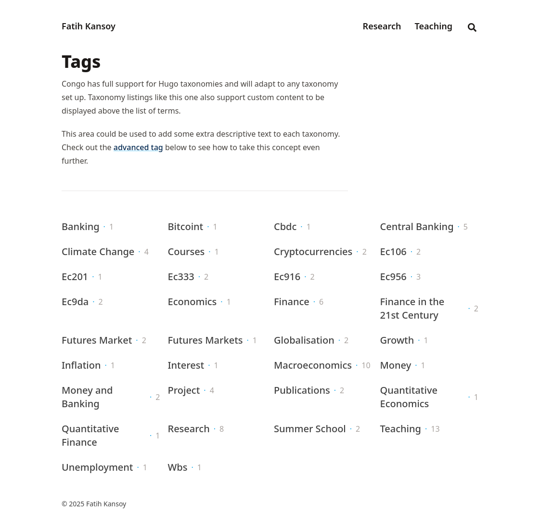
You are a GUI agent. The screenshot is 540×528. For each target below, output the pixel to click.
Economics (192, 301)
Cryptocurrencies (313, 251)
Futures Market (97, 340)
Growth (397, 340)
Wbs (178, 467)
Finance (291, 301)
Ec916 (287, 276)
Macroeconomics (313, 365)
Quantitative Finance (90, 435)
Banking (81, 226)
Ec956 (393, 276)
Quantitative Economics (408, 397)
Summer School (310, 428)
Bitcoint (186, 226)
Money (395, 365)
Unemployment (97, 467)
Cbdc (285, 226)
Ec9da (75, 301)
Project (184, 390)
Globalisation (304, 340)
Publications (302, 390)
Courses (186, 251)
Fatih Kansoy (89, 26)
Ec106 (393, 251)
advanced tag (138, 147)
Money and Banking (87, 397)
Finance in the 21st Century (412, 308)
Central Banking (417, 226)
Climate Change (98, 251)
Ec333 (181, 276)
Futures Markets (205, 340)
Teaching (400, 428)
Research (189, 428)
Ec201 (75, 276)
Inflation (81, 365)
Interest (186, 365)
